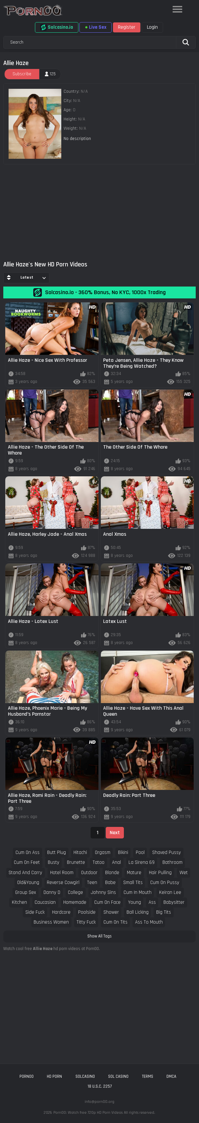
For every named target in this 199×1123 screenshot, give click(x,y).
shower (111, 912)
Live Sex (95, 27)
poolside (87, 912)
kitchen (19, 902)
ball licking (138, 912)
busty (53, 862)
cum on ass (27, 852)
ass (152, 902)
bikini (123, 852)
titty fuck (86, 922)
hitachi (80, 852)
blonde (112, 872)
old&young (28, 882)
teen (92, 882)
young (134, 902)
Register (126, 27)
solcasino (85, 1076)
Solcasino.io (56, 27)
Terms (147, 1076)
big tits (163, 912)
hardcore (61, 912)
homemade (74, 902)
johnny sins (103, 892)
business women (51, 922)
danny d (51, 892)
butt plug (56, 852)
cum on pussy (164, 882)
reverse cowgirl (63, 882)
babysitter (174, 902)
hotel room (61, 872)
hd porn (54, 1076)
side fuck (34, 912)
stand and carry (25, 872)
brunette (76, 862)
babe (110, 882)
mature (134, 872)
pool (140, 852)
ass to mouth (149, 922)
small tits (133, 882)
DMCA (171, 1076)
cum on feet (27, 862)
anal (116, 862)
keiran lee (170, 892)
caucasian (45, 902)
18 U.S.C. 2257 (100, 1086)
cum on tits (115, 922)
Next (115, 832)
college (75, 892)
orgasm (102, 852)
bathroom (172, 862)
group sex (25, 892)
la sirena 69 (141, 862)
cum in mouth (138, 892)
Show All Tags (99, 936)
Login (152, 27)
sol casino (118, 1076)
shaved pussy (166, 852)
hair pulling (160, 872)
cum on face (107, 902)
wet (184, 872)
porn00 (26, 1076)
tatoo (98, 862)
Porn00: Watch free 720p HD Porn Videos (88, 1112)
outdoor (89, 872)
